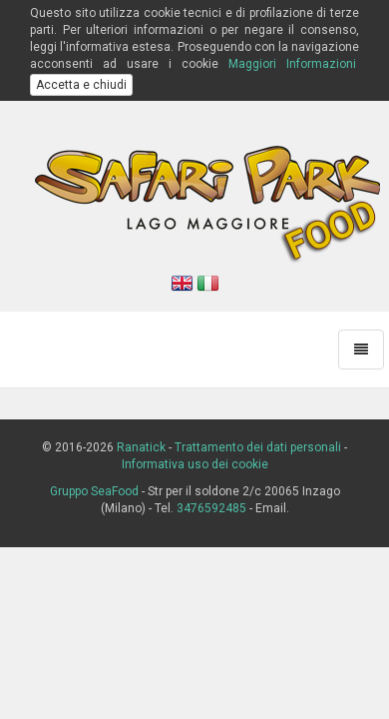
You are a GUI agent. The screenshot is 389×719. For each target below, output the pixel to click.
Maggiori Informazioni (292, 64)
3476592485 (211, 508)
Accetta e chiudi (81, 85)
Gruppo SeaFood (94, 491)
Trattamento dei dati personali (258, 447)
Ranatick (141, 447)
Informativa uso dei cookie (195, 464)
